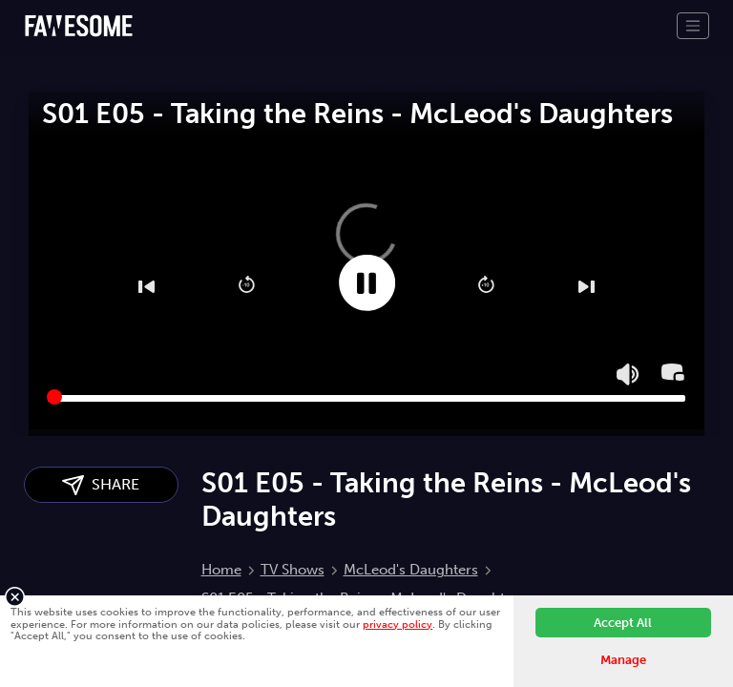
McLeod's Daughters (411, 569)
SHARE (100, 485)
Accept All (623, 622)
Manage (623, 660)
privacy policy (397, 624)
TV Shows (293, 569)
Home (221, 569)
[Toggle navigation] (693, 25)
